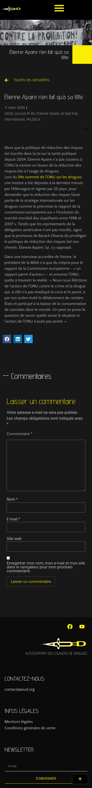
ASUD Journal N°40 (19, 113)
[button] (59, 8)
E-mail (13, 519)
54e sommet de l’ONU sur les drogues (50, 177)
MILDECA (33, 119)
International (14, 119)
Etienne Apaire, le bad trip (56, 113)
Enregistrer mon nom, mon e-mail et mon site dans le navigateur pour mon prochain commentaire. (46, 567)
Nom (12, 499)
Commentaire (19, 434)
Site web (14, 539)
